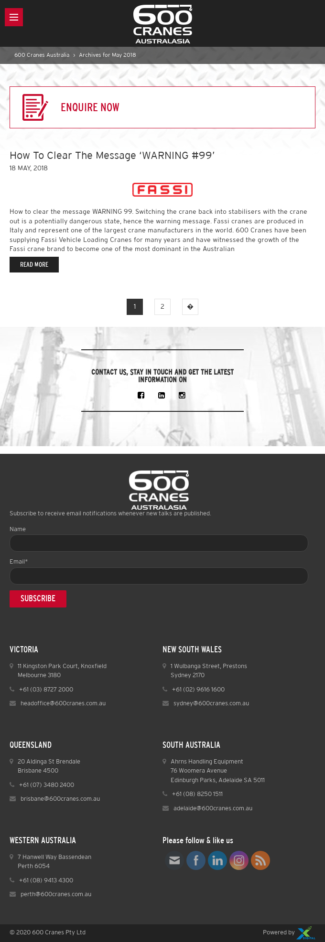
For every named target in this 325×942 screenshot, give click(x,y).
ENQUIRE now (90, 107)
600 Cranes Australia (41, 55)
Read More (34, 265)
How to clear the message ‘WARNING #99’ (112, 156)
